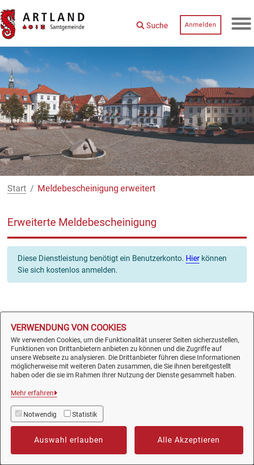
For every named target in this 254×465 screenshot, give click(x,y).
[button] (152, 22)
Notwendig (40, 414)
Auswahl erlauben (68, 440)
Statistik (84, 414)
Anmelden (200, 24)
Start (16, 188)
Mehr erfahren (32, 393)
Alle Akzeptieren (188, 440)
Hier (192, 258)
